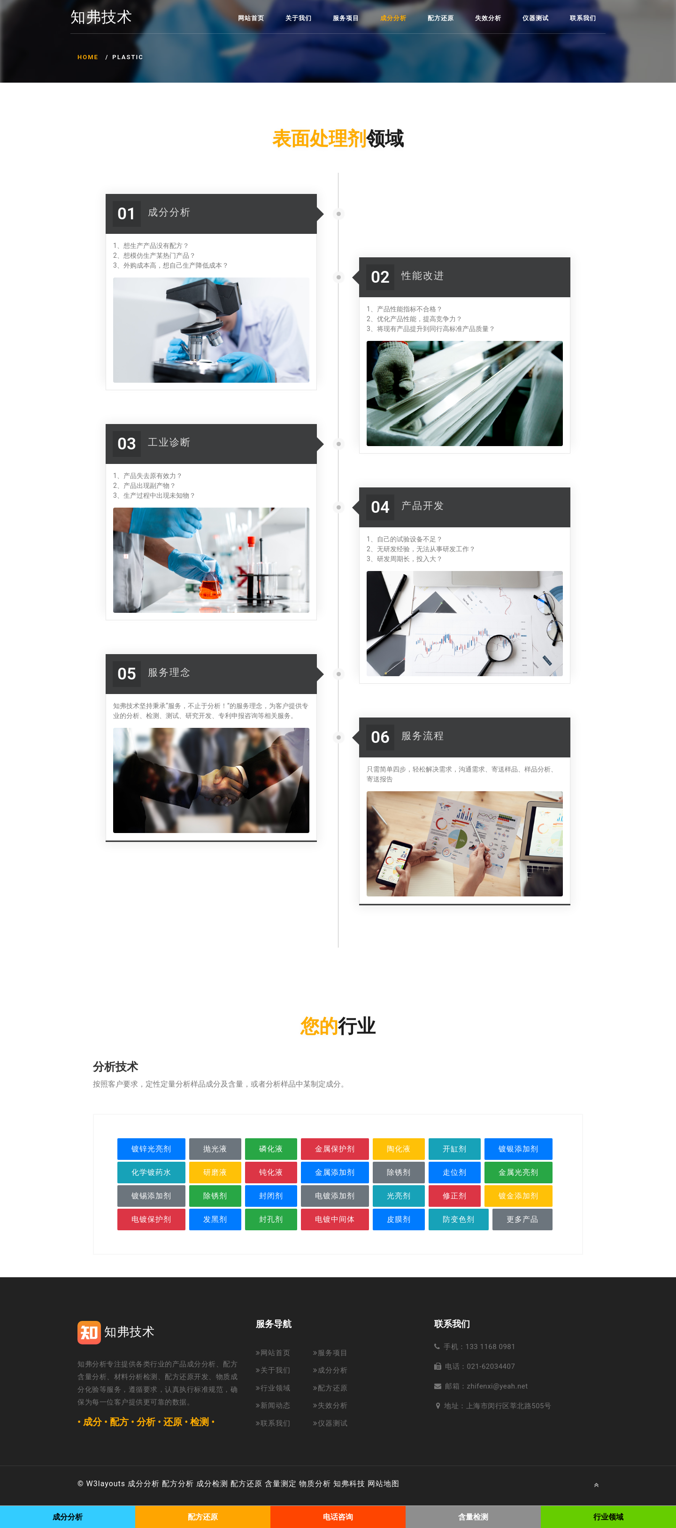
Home (88, 57)
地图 (391, 1483)
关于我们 (298, 18)
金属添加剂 (335, 1172)
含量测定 (281, 1483)
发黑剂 (215, 1219)
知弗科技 (349, 1483)
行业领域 (273, 1388)
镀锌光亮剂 (151, 1148)
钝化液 (271, 1172)
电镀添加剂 (335, 1195)
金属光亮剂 (518, 1172)
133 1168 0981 (491, 1347)
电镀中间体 (335, 1219)
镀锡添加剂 (151, 1195)
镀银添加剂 (518, 1148)
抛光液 (215, 1148)
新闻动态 (273, 1405)
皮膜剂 (399, 1219)
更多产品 (522, 1219)
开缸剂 (455, 1148)
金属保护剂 (335, 1148)
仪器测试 (535, 18)
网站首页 (251, 18)
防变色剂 (459, 1219)
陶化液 (399, 1148)
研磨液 (215, 1172)
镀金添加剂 (518, 1195)
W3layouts (106, 1483)
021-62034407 (491, 1366)
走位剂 (455, 1172)
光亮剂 (399, 1195)
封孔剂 (271, 1219)
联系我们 (583, 18)
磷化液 (271, 1148)
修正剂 (455, 1195)
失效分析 (488, 18)
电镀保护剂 (151, 1219)
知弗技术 (101, 17)
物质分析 (315, 1483)
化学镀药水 (151, 1172)
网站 (376, 1483)
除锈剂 (399, 1172)
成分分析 (393, 18)
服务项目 (346, 18)
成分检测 (212, 1483)
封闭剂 (271, 1195)
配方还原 (441, 18)
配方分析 (178, 1483)
